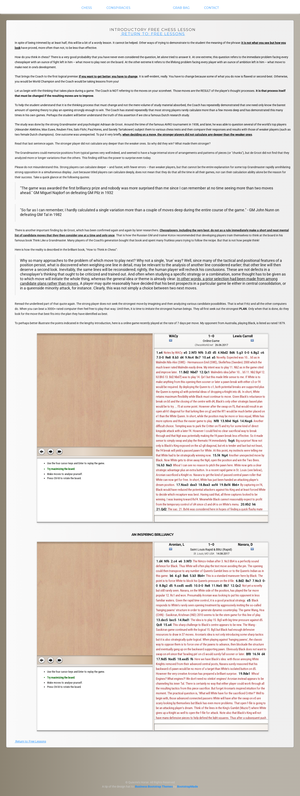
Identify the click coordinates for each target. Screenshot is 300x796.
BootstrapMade (187, 786)
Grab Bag (181, 8)
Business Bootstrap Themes (154, 786)
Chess (86, 8)
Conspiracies (118, 8)
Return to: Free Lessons (152, 33)
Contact (211, 8)
